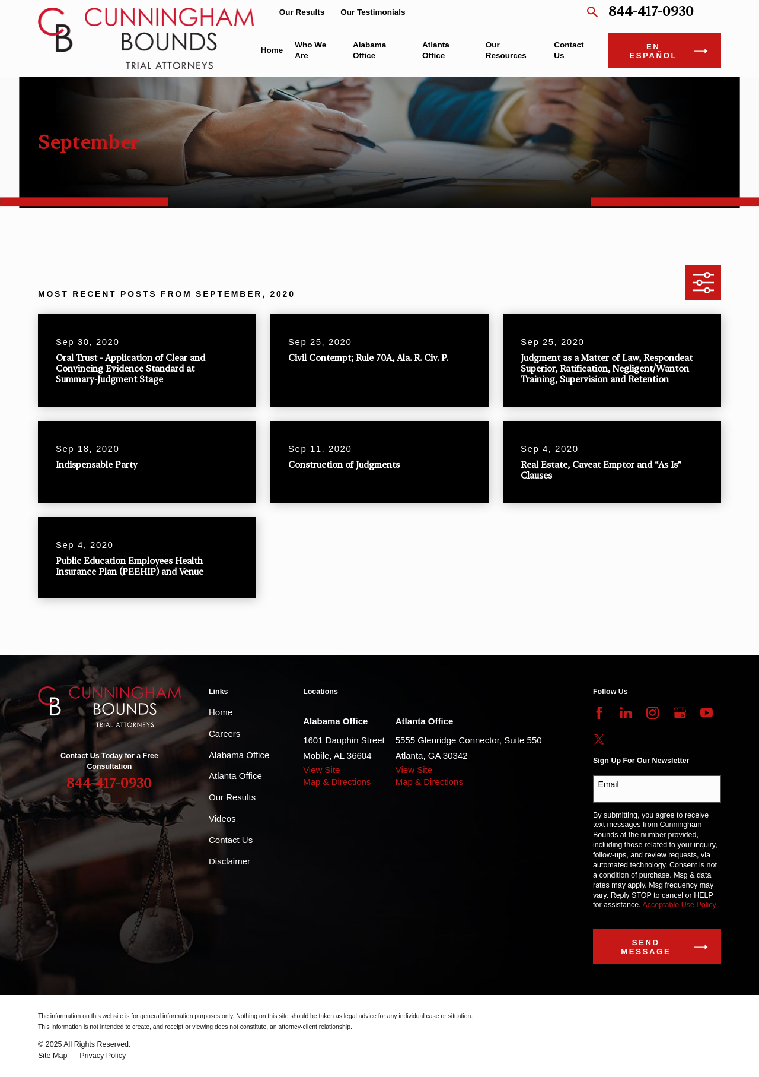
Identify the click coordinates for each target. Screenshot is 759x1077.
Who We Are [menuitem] (310, 50)
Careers (224, 733)
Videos (222, 818)
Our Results (302, 12)
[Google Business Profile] (680, 713)
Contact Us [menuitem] (568, 50)
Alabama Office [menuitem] (369, 50)
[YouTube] (706, 713)
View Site (321, 770)
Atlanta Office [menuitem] (435, 50)
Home (220, 712)
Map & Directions (337, 782)
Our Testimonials (372, 12)
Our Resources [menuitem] (506, 50)
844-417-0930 (651, 12)
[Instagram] (652, 713)
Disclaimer (229, 861)
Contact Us (231, 840)
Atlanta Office (235, 776)
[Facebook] (599, 713)
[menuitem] (52, 1056)
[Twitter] (599, 739)
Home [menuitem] (272, 50)
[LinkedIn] (626, 713)
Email (608, 784)
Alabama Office (239, 755)
